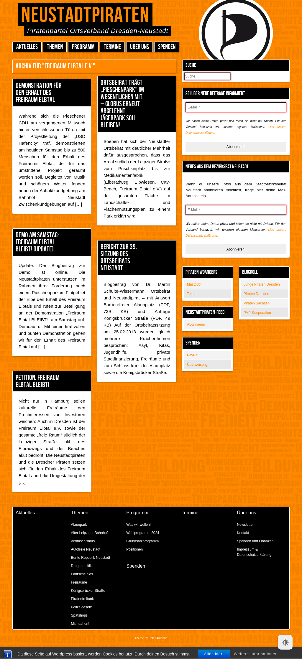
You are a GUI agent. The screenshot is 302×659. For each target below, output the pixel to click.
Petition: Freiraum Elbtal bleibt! (38, 381)
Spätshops (79, 615)
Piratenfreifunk (82, 599)
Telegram (194, 294)
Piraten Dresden (256, 294)
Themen (55, 47)
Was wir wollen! (138, 525)
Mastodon (195, 284)
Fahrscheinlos (82, 574)
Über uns (139, 47)
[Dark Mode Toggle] (285, 642)
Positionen (134, 549)
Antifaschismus (83, 541)
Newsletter (245, 525)
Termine (112, 47)
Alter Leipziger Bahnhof (89, 533)
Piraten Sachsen (257, 303)
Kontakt (243, 533)
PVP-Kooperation (257, 313)
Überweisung (197, 365)
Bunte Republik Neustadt (90, 558)
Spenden (166, 47)
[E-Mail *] (236, 107)
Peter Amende (158, 638)
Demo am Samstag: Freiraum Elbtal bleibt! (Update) (37, 242)
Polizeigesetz (81, 607)
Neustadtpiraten (85, 15)
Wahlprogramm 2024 (142, 533)
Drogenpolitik (81, 566)
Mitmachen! (80, 624)
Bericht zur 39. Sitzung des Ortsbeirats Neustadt (119, 257)
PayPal (192, 355)
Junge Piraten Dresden (262, 284)
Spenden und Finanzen (255, 541)
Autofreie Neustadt (85, 549)
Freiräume (79, 582)
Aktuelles (27, 47)
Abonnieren (196, 324)
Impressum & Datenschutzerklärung (254, 552)
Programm (83, 47)
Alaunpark (79, 525)
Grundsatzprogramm (142, 541)
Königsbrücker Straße (88, 591)
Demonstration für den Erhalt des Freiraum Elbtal (39, 92)
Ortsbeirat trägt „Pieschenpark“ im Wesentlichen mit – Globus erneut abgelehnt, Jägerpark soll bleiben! (122, 103)
